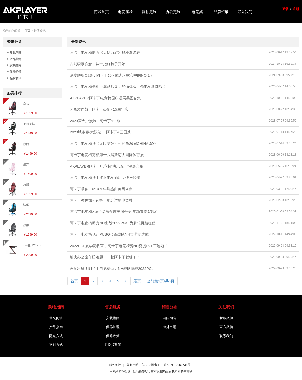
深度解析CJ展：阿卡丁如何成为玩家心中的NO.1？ (111, 75)
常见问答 (15, 52)
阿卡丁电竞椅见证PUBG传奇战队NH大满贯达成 (109, 234)
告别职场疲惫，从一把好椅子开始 (97, 64)
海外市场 (169, 327)
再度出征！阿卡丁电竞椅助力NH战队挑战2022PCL (111, 268)
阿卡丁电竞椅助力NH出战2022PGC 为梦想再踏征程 (112, 223)
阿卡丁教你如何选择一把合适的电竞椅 (101, 200)
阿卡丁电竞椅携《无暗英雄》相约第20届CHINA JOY (113, 143)
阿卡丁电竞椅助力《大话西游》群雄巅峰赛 (105, 52)
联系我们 (245, 12)
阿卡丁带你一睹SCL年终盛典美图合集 (101, 189)
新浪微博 (226, 318)
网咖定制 (149, 12)
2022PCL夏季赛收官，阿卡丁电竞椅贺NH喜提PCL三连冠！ (119, 246)
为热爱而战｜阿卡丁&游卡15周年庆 (99, 109)
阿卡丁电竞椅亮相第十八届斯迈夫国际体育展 (107, 155)
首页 (27, 30)
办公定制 (173, 12)
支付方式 (56, 345)
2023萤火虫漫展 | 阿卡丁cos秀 (95, 121)
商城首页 (101, 12)
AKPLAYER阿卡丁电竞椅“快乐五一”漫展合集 (106, 166)
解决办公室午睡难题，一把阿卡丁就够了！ (105, 257)
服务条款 (115, 365)
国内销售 (169, 318)
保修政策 (113, 336)
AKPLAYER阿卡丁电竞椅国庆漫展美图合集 (105, 98)
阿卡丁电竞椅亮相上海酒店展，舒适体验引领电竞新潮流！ (118, 86)
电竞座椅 (125, 12)
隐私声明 (132, 365)
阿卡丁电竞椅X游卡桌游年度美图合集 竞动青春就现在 (114, 212)
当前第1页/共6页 (160, 281)
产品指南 (15, 59)
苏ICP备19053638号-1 (178, 365)
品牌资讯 (221, 12)
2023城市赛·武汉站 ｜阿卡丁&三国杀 (100, 132)
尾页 (137, 281)
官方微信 (226, 327)
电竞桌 (197, 12)
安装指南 (15, 65)
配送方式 (56, 336)
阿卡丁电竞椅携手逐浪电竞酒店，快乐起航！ (107, 177)
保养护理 (15, 72)
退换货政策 (112, 345)
